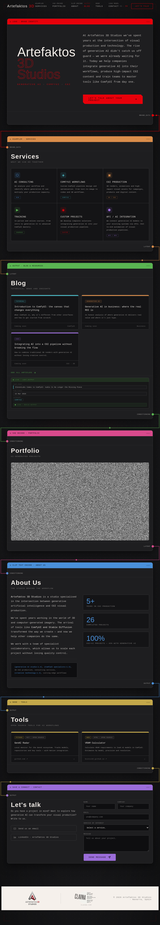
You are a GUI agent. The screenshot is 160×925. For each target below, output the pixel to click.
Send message (97, 874)
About (75, 7)
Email (83, 828)
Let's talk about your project (113, 99)
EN (126, 6)
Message (84, 851)
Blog (87, 7)
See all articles (23, 382)
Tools (99, 7)
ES (121, 6)
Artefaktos (20, 6)
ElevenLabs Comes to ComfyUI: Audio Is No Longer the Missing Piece (48, 398)
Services (41, 7)
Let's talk (142, 6)
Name (83, 817)
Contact (114, 7)
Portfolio (59, 7)
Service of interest (91, 839)
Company (119, 817)
